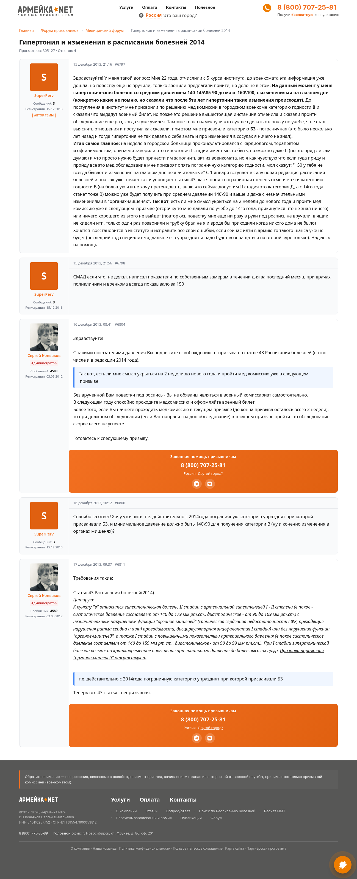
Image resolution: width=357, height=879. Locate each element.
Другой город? (210, 473)
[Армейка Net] (45, 10)
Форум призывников (60, 30)
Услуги (126, 7)
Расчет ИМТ (275, 811)
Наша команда (105, 848)
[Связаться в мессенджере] (343, 865)
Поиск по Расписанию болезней (227, 811)
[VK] (210, 484)
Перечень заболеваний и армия (143, 818)
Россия (154, 15)
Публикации (191, 818)
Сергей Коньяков (43, 355)
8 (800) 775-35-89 (33, 833)
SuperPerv (44, 95)
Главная (26, 30)
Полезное (205, 7)
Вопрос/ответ (178, 811)
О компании (126, 811)
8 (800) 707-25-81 (306, 7)
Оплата (149, 7)
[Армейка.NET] (38, 800)
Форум (217, 818)
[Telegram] (197, 484)
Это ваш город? (180, 15)
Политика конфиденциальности (144, 848)
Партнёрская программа (266, 848)
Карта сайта (234, 848)
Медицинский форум (104, 30)
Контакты (176, 7)
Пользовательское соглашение (198, 848)
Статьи (151, 811)
